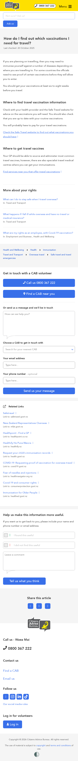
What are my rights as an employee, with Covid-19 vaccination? (38, 233)
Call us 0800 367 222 (39, 283)
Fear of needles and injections (20, 472)
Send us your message (39, 391)
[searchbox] (39, 16)
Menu (65, 6)
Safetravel (9, 413)
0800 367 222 (45, 5)
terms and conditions (60, 745)
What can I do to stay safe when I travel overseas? (30, 199)
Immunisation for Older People (20, 492)
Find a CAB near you (39, 294)
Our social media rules (15, 704)
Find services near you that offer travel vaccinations (31, 171)
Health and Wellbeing (14, 249)
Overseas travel (37, 254)
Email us (9, 679)
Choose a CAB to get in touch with (23, 342)
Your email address (14, 358)
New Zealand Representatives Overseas (25, 423)
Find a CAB (11, 671)
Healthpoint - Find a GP (16, 433)
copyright (41, 745)
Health (33, 249)
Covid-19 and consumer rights (20, 482)
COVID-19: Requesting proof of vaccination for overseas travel (38, 463)
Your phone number (20, 374)
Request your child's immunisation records (27, 453)
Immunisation (49, 249)
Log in (12, 724)
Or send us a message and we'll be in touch (28, 307)
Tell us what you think (24, 581)
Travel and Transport (13, 254)
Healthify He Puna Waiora (17, 443)
